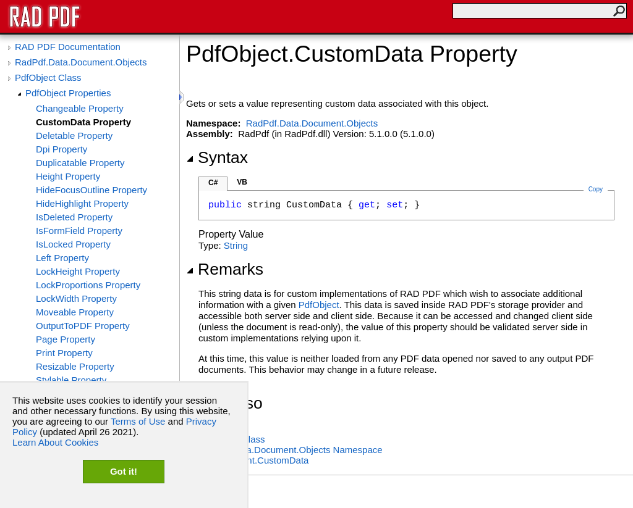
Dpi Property (61, 149)
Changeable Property (80, 108)
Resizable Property (75, 366)
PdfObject (319, 304)
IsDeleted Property (74, 217)
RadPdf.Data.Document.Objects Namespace (290, 449)
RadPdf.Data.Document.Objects (81, 62)
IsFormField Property (79, 230)
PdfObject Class (48, 77)
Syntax (217, 157)
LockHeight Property (78, 271)
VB (242, 182)
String (236, 245)
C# (213, 182)
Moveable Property (75, 312)
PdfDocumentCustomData (253, 460)
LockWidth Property (76, 298)
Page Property (65, 339)
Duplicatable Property (80, 162)
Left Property (62, 257)
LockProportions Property (88, 285)
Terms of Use (138, 421)
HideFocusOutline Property (91, 190)
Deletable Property (74, 135)
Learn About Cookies (55, 442)
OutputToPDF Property (83, 325)
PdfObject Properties (68, 93)
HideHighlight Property (82, 203)
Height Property (68, 176)
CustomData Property (83, 122)
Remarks (224, 269)
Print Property (64, 353)
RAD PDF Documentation (68, 46)
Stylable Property (71, 380)
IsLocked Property (73, 244)
